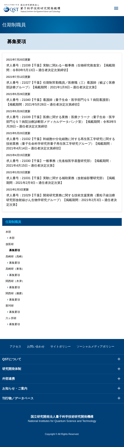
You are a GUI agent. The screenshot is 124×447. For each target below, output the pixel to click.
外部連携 (8, 378)
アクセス (15, 346)
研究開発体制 (11, 369)
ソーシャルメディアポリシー (95, 346)
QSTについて (11, 359)
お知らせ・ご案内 (14, 388)
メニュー (113, 8)
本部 (12, 237)
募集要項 (14, 262)
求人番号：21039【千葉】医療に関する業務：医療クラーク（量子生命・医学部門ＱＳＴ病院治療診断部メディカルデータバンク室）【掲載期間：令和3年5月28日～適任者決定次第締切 (61, 121)
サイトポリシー (60, 346)
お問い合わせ (36, 346)
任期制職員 (13, 222)
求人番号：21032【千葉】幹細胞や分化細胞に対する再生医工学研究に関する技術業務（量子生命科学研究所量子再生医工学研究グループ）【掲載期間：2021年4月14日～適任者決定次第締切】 (60, 143)
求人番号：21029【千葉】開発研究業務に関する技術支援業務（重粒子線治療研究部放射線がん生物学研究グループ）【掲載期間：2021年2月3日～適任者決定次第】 (61, 199)
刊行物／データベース (18, 398)
